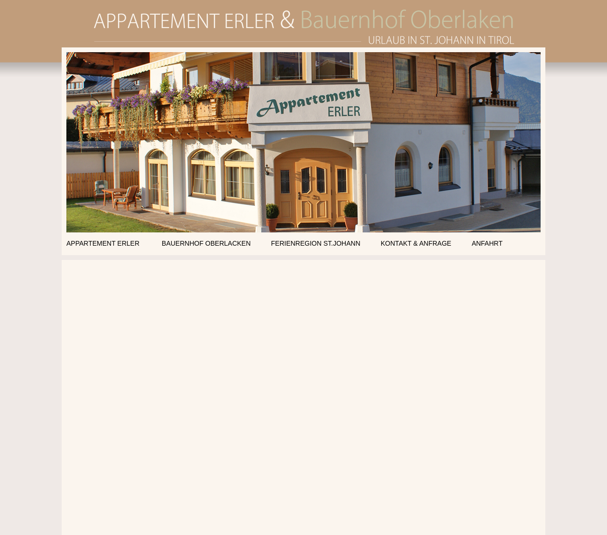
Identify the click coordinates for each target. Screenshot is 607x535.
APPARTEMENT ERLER (102, 243)
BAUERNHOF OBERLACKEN (206, 243)
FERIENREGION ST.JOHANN (315, 243)
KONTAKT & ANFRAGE (416, 243)
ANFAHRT (487, 243)
